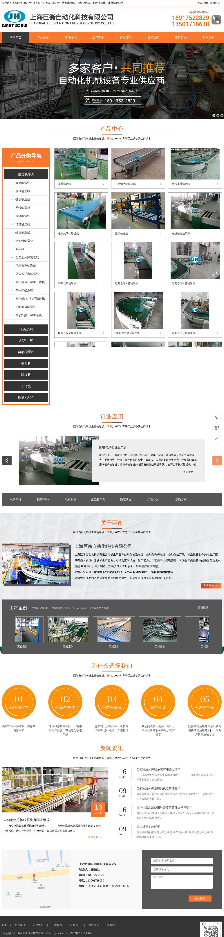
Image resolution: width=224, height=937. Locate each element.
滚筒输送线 (121, 234)
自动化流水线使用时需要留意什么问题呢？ (164, 807)
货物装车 (181, 499)
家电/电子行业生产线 (112, 447)
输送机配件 (26, 397)
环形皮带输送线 (181, 184)
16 (98, 807)
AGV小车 (26, 340)
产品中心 (38, 925)
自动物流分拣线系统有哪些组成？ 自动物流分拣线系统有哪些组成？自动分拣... (175, 777)
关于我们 (153, 37)
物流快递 (126, 499)
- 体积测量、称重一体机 (28, 282)
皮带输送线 (64, 184)
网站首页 (15, 37)
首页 (5, 925)
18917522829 (217, 417)
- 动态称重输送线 (24, 265)
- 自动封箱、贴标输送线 (28, 298)
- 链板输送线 (21, 199)
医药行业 (43, 499)
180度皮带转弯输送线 (127, 334)
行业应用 (126, 37)
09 (122, 791)
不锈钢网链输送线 (125, 184)
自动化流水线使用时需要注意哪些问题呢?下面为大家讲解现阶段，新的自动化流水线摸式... (175, 815)
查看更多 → (190, 472)
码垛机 (26, 375)
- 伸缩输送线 (21, 216)
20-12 (122, 815)
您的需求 (182, 882)
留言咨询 (181, 37)
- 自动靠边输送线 (24, 306)
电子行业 (15, 499)
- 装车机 (18, 249)
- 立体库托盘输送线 (25, 273)
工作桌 (26, 386)
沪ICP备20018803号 (80, 933)
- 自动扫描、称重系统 (27, 315)
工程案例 (98, 37)
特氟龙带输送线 (67, 284)
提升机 (26, 363)
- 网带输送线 (21, 207)
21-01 (122, 796)
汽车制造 (71, 499)
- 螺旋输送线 (21, 232)
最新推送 (215, 2)
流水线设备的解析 (148, 826)
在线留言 (94, 925)
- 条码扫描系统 (22, 290)
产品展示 (43, 37)
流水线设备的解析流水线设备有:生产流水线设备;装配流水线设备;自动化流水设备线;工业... (174, 834)
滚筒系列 (26, 329)
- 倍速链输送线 (22, 240)
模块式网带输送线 (68, 234)
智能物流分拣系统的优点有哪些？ (158, 788)
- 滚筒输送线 (21, 182)
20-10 (122, 834)
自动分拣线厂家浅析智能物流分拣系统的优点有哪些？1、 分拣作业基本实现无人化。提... (174, 796)
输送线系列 (26, 174)
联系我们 (208, 37)
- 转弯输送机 (21, 224)
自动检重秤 (26, 352)
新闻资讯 (71, 37)
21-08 (98, 812)
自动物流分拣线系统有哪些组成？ (28, 820)
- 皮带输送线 (21, 191)
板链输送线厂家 (181, 234)
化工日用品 (98, 499)
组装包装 (153, 499)
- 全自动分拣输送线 (25, 257)
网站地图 (203, 2)
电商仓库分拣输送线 (126, 284)
